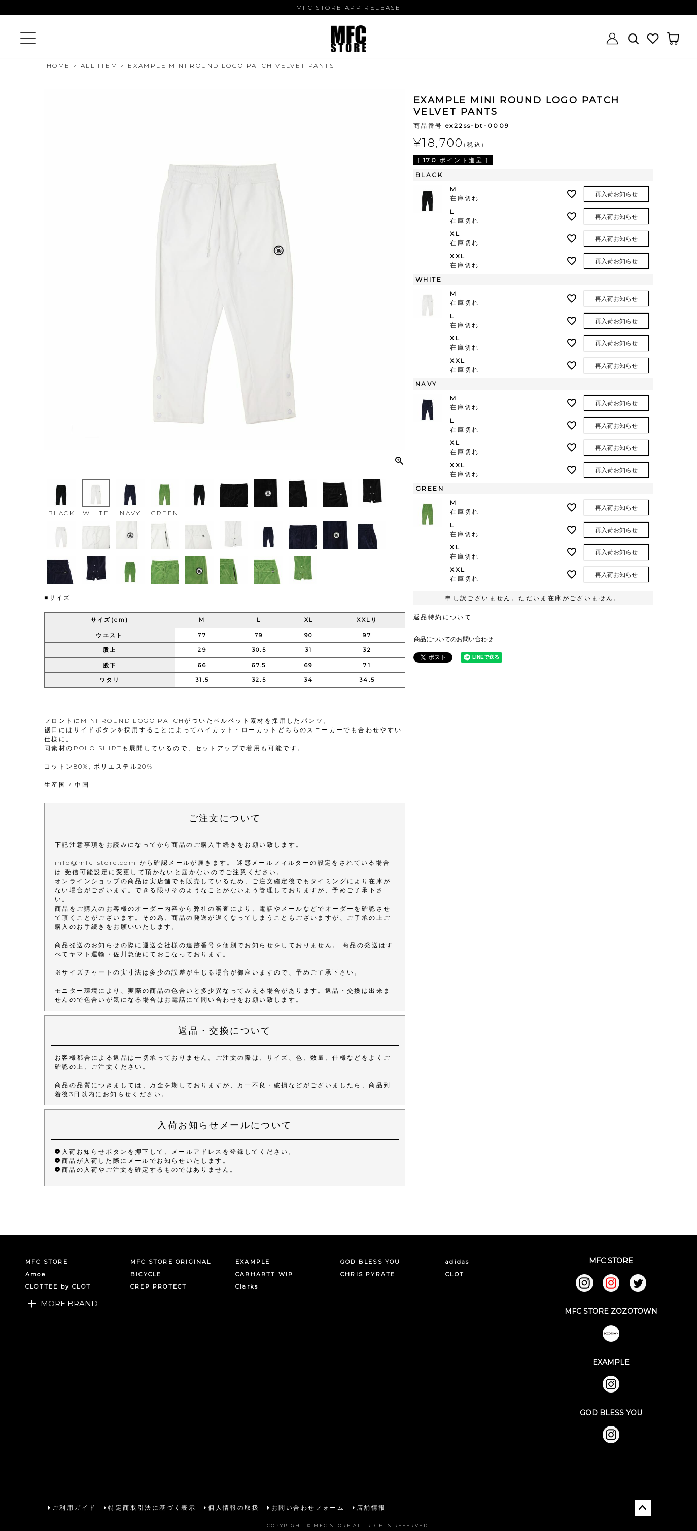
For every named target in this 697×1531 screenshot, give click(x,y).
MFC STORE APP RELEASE (348, 7)
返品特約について (442, 617)
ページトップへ (643, 1508)
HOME (59, 65)
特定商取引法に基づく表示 (152, 1507)
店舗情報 (371, 1507)
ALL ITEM (99, 65)
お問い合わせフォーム (307, 1507)
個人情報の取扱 (233, 1507)
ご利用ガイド (74, 1507)
